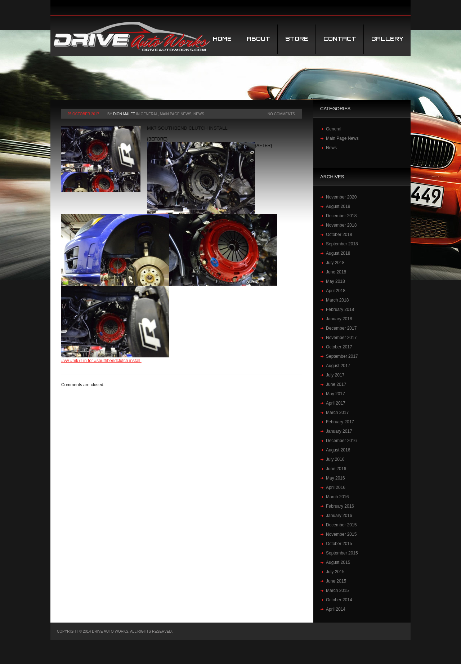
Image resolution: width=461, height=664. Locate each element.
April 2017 (335, 403)
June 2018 (336, 272)
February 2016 (340, 506)
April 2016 (335, 487)
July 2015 (335, 571)
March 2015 (337, 590)
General (149, 114)
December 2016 (341, 440)
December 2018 (341, 215)
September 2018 (342, 243)
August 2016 (338, 450)
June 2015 (336, 581)
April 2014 (335, 609)
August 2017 (338, 365)
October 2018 (339, 234)
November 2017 (341, 337)
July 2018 (335, 262)
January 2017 (339, 431)
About (258, 38)
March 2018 (337, 300)
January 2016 (339, 515)
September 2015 (342, 553)
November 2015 (341, 534)
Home (222, 38)
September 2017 (342, 356)
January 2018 (339, 318)
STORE (296, 38)
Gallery (387, 38)
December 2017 (341, 328)
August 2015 (338, 562)
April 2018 (335, 290)
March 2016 (337, 496)
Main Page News (176, 114)
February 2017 (340, 421)
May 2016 (335, 478)
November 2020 (341, 197)
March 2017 (337, 412)
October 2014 (339, 599)
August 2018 (338, 253)
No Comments (281, 114)
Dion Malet (124, 114)
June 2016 (336, 468)
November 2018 (341, 225)
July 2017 (335, 375)
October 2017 (339, 346)
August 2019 (338, 206)
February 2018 (340, 309)
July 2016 (335, 459)
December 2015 (341, 524)
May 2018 (335, 281)
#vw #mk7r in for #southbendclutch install (101, 360)
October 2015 (339, 543)
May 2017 (335, 393)
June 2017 (336, 384)
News (198, 114)
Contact (339, 38)
